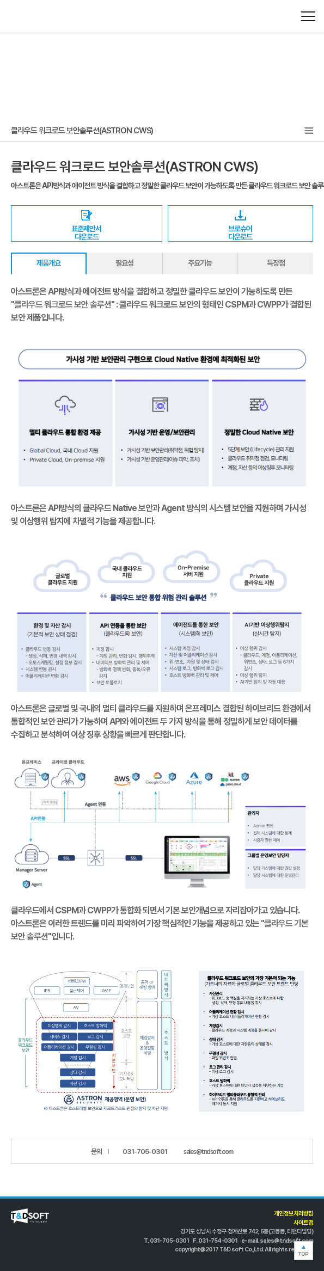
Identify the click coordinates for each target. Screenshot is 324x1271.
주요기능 (200, 263)
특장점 (276, 263)
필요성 (124, 263)
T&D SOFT (34, 16)
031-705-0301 (145, 1151)
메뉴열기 (307, 16)
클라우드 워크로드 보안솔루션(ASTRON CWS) (82, 131)
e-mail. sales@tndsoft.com (277, 1240)
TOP (303, 1250)
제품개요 (48, 263)
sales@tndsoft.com (208, 1152)
